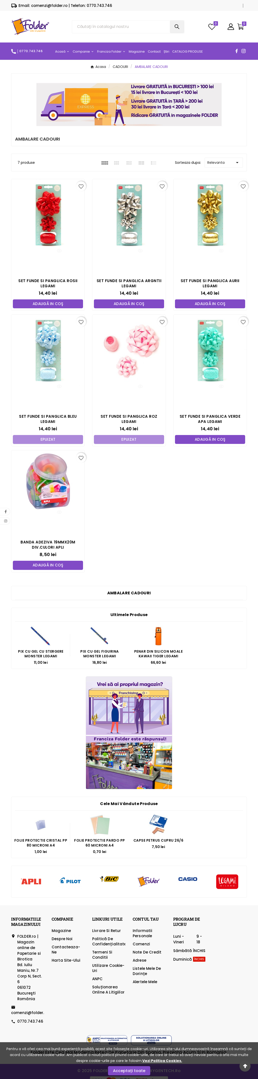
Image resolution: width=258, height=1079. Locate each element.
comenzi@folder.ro (29, 1013)
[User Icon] (231, 26)
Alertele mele (145, 982)
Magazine (61, 931)
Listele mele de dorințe (147, 971)
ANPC (97, 979)
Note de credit (147, 952)
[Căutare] (121, 27)
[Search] (176, 26)
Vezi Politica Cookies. (162, 1060)
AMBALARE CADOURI (129, 593)
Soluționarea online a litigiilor (108, 990)
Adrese (139, 960)
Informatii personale (142, 933)
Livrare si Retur (106, 931)
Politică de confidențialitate (109, 941)
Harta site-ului (66, 960)
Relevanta (223, 163)
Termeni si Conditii (102, 955)
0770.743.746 (30, 1021)
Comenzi (141, 944)
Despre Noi (62, 939)
